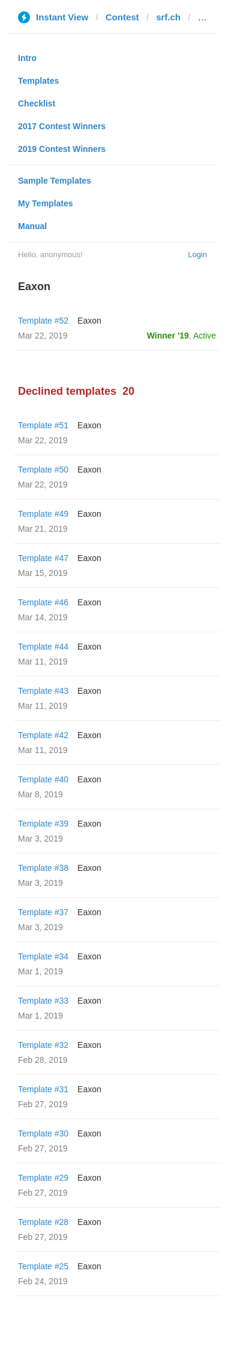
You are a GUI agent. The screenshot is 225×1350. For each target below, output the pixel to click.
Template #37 (43, 912)
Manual (32, 226)
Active (204, 335)
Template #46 (43, 602)
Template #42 (43, 735)
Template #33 (43, 1000)
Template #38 (43, 868)
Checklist (36, 103)
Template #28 (43, 1222)
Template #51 (43, 425)
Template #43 (43, 691)
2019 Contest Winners (62, 149)
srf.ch (168, 17)
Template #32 (43, 1045)
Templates (38, 81)
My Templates (45, 203)
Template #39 (43, 823)
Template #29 (43, 1178)
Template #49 (43, 514)
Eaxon (89, 320)
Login (197, 254)
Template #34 (43, 956)
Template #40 (43, 779)
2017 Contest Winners (62, 126)
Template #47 (43, 558)
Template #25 (43, 1266)
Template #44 (43, 646)
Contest (122, 17)
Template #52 (43, 320)
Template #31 (43, 1089)
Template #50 (43, 469)
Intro (27, 58)
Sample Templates (54, 180)
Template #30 (43, 1133)
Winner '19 (168, 335)
